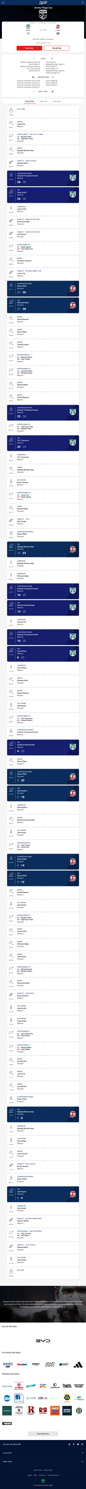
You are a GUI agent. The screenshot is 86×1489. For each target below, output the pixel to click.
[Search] (83, 2)
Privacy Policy (48, 1470)
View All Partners (43, 1434)
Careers (29, 1475)
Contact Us (42, 1475)
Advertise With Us (53, 1475)
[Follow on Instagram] (82, 1444)
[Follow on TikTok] (69, 1444)
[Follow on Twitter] (78, 1444)
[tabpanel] (43, 696)
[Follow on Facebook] (74, 1444)
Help (35, 1475)
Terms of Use (38, 1470)
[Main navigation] (3, 2)
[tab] (30, 104)
